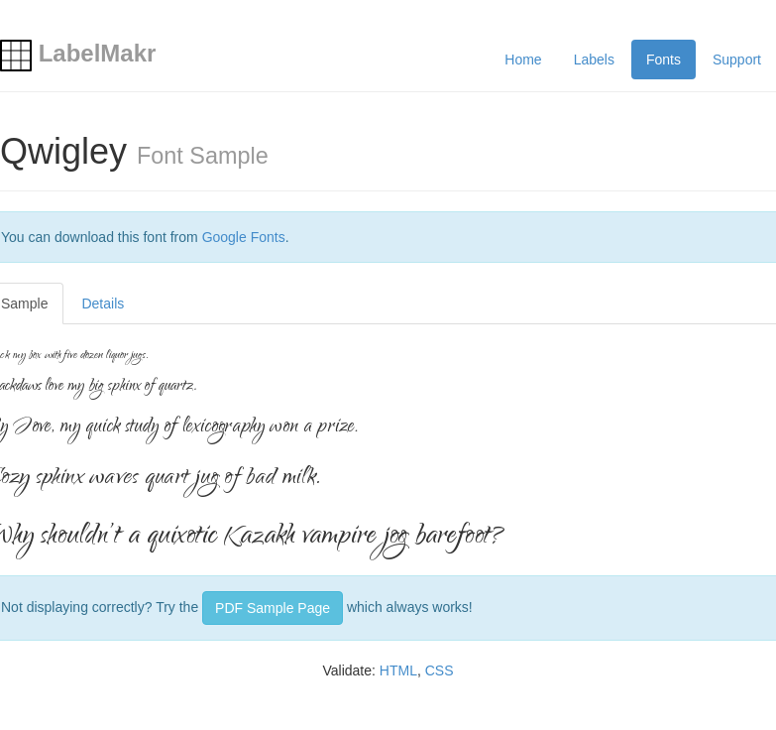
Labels (594, 59)
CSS (439, 670)
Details (102, 303)
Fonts (663, 59)
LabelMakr (78, 53)
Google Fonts (243, 237)
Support (737, 59)
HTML (398, 670)
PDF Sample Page (272, 608)
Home (522, 59)
